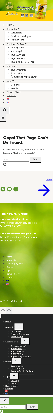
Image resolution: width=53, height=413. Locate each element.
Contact (11, 95)
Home (9, 256)
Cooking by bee (14, 263)
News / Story (13, 273)
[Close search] (4, 400)
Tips (8, 270)
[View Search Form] (4, 110)
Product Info (17, 336)
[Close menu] (0, 316)
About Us (11, 260)
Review (9, 267)
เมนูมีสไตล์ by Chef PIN (22, 62)
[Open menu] (3, 118)
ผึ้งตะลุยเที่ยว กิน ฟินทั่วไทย (24, 77)
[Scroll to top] (3, 311)
